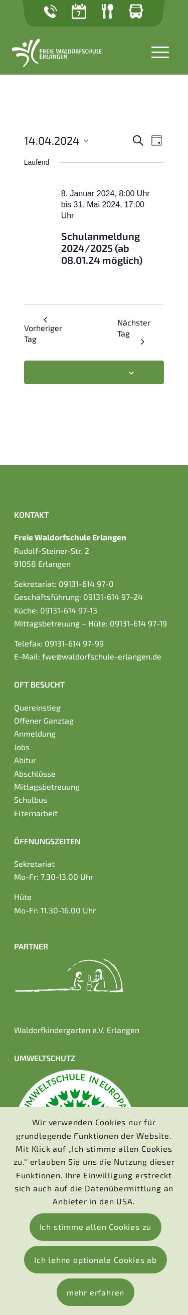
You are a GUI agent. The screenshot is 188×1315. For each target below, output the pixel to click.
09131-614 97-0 (86, 583)
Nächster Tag (133, 331)
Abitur (25, 760)
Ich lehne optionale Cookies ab (95, 1259)
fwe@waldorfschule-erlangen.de (101, 656)
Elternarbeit (36, 813)
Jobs (22, 747)
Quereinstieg (37, 707)
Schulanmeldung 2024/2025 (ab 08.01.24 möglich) (101, 248)
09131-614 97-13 (68, 610)
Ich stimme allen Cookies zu (96, 1226)
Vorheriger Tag (43, 330)
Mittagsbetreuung (47, 786)
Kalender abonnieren (88, 372)
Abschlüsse (35, 773)
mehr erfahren (95, 1292)
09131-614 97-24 (113, 596)
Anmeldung (35, 733)
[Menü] (155, 51)
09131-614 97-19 (138, 623)
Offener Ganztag (44, 720)
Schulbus (30, 799)
